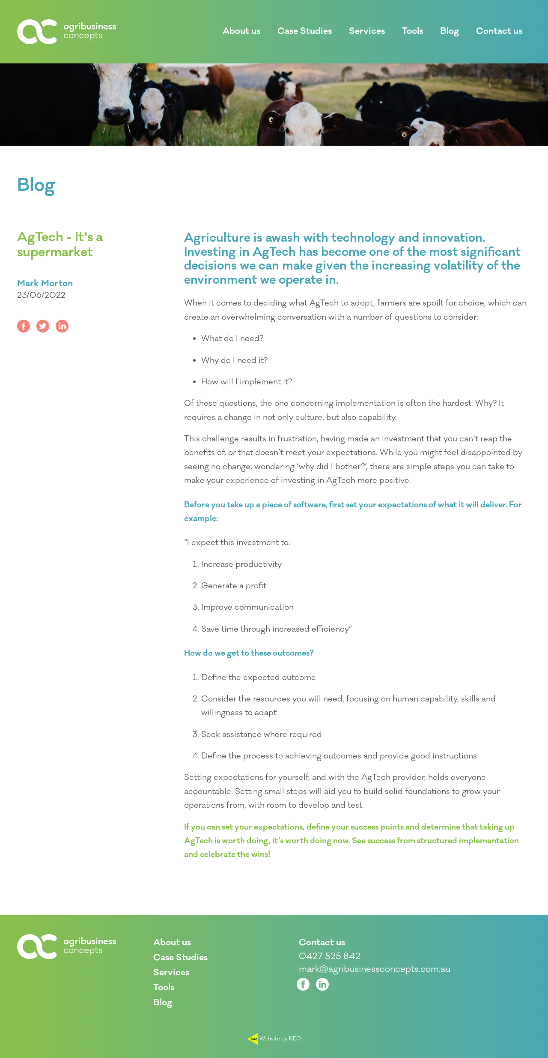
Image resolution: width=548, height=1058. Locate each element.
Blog (36, 185)
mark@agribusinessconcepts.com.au (374, 969)
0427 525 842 (329, 956)
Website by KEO (274, 1038)
